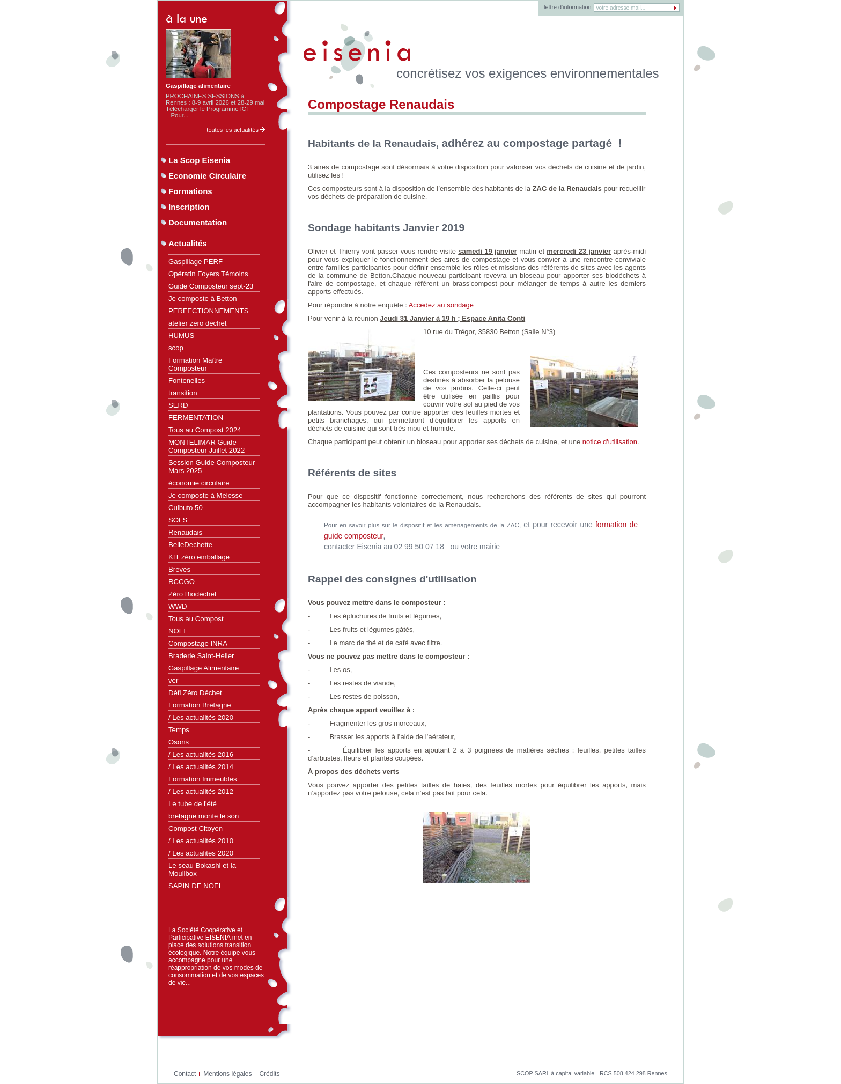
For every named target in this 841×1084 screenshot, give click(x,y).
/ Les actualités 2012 (200, 791)
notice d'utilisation (609, 442)
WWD (177, 606)
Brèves (179, 569)
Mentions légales (227, 1074)
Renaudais (185, 532)
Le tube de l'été (192, 804)
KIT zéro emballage (199, 557)
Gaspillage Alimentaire (203, 668)
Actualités (187, 243)
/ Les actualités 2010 (200, 841)
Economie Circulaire (207, 175)
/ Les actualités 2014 (200, 767)
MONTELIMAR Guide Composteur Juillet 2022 (206, 446)
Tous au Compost (196, 619)
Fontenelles (186, 381)
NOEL (178, 631)
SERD (178, 405)
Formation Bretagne (199, 705)
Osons (178, 742)
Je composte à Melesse (205, 495)
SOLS (177, 520)
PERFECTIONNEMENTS (208, 311)
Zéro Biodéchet (192, 594)
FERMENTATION (195, 418)
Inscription (189, 206)
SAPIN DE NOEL (195, 886)
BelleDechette (190, 545)
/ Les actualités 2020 (200, 717)
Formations (190, 191)
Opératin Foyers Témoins (208, 274)
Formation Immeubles (202, 779)
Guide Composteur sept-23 (210, 286)
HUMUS (181, 335)
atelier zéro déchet (197, 323)
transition (182, 393)
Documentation (197, 222)
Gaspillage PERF (195, 261)
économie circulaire (199, 483)
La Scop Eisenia (199, 160)
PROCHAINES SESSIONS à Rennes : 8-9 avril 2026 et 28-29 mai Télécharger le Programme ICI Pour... (215, 106)
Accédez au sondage (441, 305)
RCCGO (181, 582)
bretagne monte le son (203, 816)
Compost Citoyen (195, 828)
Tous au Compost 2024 (204, 430)
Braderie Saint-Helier (201, 656)
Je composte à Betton (202, 298)
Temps (178, 730)
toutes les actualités (235, 130)
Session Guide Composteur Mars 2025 (211, 467)
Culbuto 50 (185, 508)
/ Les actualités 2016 (200, 754)
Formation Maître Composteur (195, 364)
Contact (185, 1074)
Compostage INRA (197, 643)
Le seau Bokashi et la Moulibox (202, 869)
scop (175, 348)
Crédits (269, 1074)
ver (173, 680)
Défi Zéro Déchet (195, 693)
